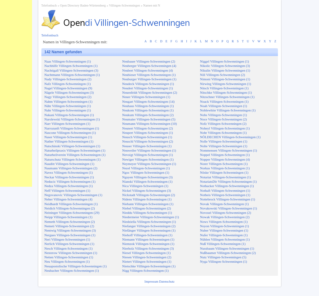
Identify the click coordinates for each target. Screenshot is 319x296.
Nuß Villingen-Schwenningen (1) (223, 244)
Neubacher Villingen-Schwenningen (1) (72, 270)
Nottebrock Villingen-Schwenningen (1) (227, 199)
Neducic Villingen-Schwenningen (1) (70, 181)
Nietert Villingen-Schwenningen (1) (146, 261)
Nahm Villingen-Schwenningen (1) (68, 101)
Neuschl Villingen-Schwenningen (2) (147, 141)
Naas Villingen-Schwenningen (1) (68, 61)
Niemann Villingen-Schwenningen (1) (148, 239)
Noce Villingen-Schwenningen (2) (223, 119)
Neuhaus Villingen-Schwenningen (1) (148, 106)
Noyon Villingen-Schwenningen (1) (224, 226)
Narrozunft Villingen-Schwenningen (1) (72, 128)
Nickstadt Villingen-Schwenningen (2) (148, 195)
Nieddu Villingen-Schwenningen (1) (147, 212)
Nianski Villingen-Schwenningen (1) (147, 181)
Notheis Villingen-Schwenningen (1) (225, 195)
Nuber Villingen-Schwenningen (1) (224, 230)
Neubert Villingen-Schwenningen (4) (147, 70)
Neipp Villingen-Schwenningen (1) (68, 217)
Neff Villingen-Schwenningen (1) (67, 190)
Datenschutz (166, 281)
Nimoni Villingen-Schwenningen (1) (225, 79)
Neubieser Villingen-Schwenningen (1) (149, 75)
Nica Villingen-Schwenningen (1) (145, 186)
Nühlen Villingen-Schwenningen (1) (225, 239)
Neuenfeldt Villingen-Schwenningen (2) (149, 92)
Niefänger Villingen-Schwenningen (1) (149, 230)
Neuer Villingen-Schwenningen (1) (146, 97)
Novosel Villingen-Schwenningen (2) (225, 212)
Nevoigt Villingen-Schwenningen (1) (147, 155)
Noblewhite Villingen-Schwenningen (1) (228, 110)
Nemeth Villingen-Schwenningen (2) (70, 221)
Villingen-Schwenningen (124, 5)
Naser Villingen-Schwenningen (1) (68, 137)
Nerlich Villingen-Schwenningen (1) (69, 244)
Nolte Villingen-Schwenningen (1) (223, 146)
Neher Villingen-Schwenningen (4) (68, 199)
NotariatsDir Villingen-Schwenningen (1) (228, 181)
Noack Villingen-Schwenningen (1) (224, 101)
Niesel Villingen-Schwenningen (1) (146, 253)
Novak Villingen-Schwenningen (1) (224, 204)
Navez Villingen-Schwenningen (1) (69, 172)
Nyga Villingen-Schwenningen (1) (223, 261)
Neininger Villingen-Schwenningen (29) (72, 212)
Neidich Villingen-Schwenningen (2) (70, 208)
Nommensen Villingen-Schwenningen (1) (228, 150)
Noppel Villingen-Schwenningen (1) (225, 155)
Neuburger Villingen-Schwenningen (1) (149, 79)
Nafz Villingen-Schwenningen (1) (68, 84)
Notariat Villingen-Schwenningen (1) (225, 177)
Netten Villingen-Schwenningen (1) (69, 257)
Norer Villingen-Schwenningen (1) (224, 164)
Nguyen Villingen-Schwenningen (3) (147, 177)
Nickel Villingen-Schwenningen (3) (146, 190)
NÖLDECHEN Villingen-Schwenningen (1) (230, 137)
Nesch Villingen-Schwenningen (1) (69, 248)
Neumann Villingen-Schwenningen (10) (149, 123)
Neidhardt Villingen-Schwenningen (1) (71, 204)
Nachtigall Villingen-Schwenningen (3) (71, 70)
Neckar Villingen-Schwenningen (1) (69, 177)
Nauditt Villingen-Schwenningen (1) (69, 164)
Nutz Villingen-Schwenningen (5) (223, 257)
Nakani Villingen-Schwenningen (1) (69, 115)
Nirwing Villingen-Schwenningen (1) (225, 84)
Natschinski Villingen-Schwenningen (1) (72, 146)
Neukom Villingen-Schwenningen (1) (148, 110)
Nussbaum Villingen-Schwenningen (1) (227, 248)
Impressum (151, 281)
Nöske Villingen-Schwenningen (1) (224, 172)
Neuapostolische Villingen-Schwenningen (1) (76, 266)
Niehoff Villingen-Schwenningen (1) (147, 235)
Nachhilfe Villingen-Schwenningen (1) (71, 66)
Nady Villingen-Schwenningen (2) (68, 79)
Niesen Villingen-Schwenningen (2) (146, 257)
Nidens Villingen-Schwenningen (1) (147, 199)
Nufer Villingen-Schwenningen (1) (224, 235)
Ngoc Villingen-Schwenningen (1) (145, 172)
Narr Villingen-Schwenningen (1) (68, 123)
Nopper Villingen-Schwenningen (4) (225, 159)
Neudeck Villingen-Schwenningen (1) (148, 84)
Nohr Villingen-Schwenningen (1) (223, 132)
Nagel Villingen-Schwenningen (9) (68, 88)
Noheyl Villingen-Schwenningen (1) (225, 128)
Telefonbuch (49, 5)
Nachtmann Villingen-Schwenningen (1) (72, 75)
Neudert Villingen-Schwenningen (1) (147, 88)
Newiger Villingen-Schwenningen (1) (148, 159)
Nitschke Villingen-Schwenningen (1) (226, 92)
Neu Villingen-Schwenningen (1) (67, 261)
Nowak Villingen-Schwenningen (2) (225, 217)
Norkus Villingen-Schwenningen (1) (225, 168)
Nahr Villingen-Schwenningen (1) (68, 110)
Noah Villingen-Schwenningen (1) (223, 106)
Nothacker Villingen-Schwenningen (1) (227, 186)
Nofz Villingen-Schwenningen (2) (223, 123)
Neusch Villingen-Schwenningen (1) (147, 137)
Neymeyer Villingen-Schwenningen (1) (149, 164)
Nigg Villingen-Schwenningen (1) (145, 270)
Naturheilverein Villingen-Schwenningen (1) (75, 155)
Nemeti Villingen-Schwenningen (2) (69, 226)
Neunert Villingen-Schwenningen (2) (147, 128)
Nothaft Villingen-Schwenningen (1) (225, 190)
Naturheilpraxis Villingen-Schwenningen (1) (75, 150)
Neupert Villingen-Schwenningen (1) (147, 132)
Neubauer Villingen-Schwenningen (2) (148, 61)
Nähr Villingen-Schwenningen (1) (68, 106)
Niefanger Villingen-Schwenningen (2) (149, 226)
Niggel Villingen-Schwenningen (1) (224, 61)
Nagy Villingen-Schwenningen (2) (68, 97)
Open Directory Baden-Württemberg (83, 5)
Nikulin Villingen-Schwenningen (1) (225, 70)
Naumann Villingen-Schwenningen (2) (71, 168)
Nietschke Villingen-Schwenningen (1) (149, 266)
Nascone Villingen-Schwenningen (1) (70, 132)
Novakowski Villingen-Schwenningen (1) (228, 208)
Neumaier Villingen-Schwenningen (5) (149, 119)
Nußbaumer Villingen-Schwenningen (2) (228, 253)
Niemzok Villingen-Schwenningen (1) (148, 244)
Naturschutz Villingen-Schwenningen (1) (73, 159)
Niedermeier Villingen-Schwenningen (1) (150, 217)
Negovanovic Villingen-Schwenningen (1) (73, 195)
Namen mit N (151, 5)
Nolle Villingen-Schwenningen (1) (223, 141)
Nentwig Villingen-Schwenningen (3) (70, 230)
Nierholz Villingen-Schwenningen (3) (148, 248)
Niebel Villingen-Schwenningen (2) (146, 208)
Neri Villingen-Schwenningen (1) (67, 239)
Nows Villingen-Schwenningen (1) (224, 221)
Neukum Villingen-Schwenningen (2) (148, 115)
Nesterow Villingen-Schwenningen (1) (71, 253)
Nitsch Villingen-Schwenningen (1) (224, 88)
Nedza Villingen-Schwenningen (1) (69, 186)
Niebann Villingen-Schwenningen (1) (148, 204)
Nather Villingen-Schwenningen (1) (69, 141)
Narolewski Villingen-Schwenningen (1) (72, 119)
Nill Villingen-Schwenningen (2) (222, 75)
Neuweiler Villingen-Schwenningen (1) (149, 150)
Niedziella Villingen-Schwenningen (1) (149, 221)
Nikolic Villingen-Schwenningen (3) (225, 66)
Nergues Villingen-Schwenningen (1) (70, 235)
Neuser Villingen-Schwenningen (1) (147, 146)
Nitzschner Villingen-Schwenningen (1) (227, 97)
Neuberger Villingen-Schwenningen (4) (149, 66)
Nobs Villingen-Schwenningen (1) (223, 115)
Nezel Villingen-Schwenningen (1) (146, 168)
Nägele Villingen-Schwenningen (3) (69, 92)
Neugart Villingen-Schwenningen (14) (148, 101)
